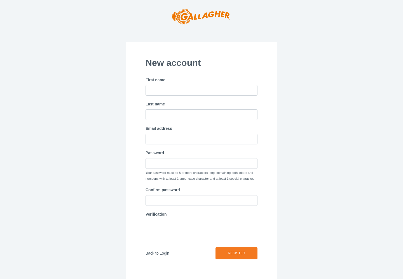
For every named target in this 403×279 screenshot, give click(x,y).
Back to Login (157, 253)
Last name (155, 104)
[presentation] (188, 230)
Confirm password (163, 190)
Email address (159, 128)
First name (155, 80)
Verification (156, 214)
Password (155, 153)
